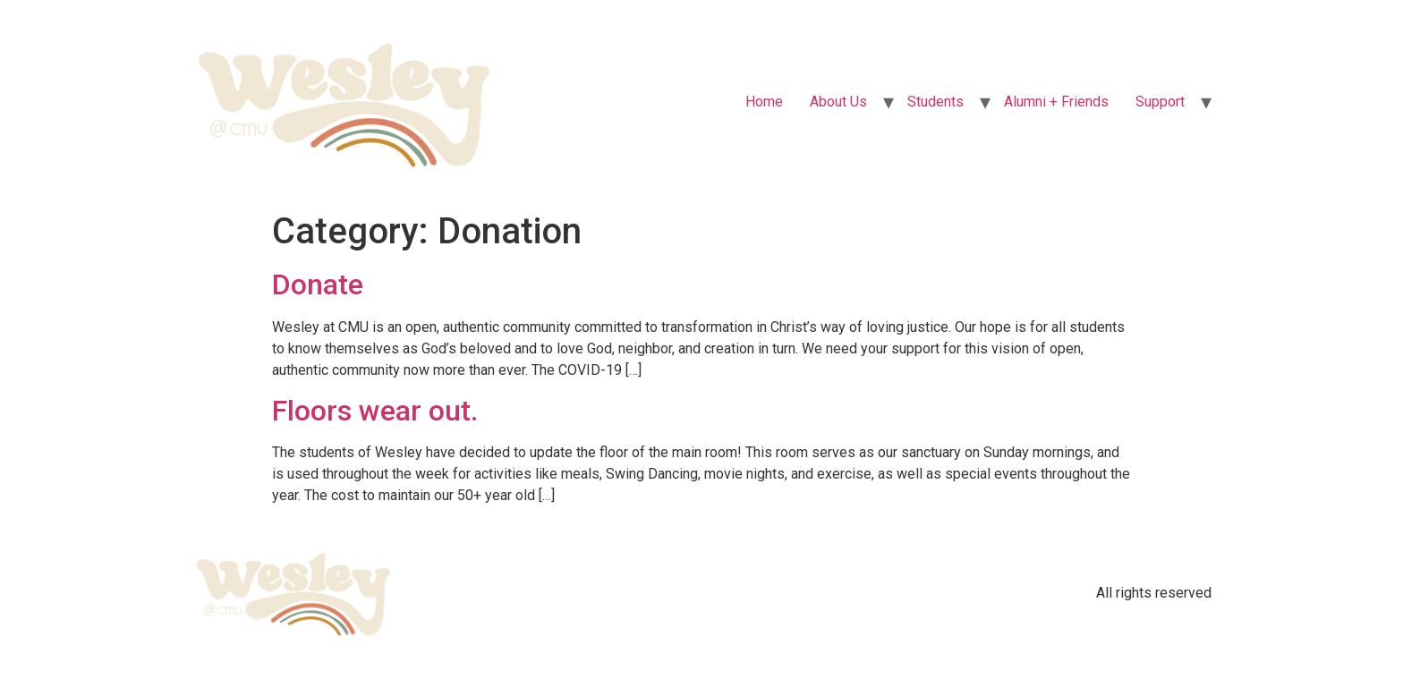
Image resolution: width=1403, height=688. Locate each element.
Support (1160, 101)
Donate (317, 285)
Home (764, 101)
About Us (838, 101)
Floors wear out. (375, 411)
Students (935, 101)
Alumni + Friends (1056, 101)
